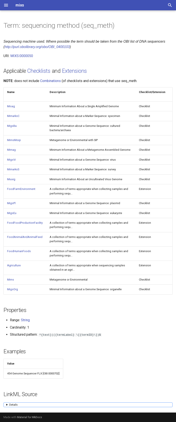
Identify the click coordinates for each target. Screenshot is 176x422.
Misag (11, 106)
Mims (10, 279)
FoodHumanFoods (19, 251)
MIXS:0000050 (21, 56)
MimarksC (13, 116)
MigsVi (11, 159)
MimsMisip (14, 140)
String (25, 320)
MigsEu (11, 213)
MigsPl (11, 203)
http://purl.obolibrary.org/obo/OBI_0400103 (37, 47)
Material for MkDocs (29, 417)
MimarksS (13, 169)
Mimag (11, 149)
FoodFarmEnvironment (21, 189)
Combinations (50, 81)
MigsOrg (12, 289)
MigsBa (12, 125)
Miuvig (11, 179)
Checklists (38, 71)
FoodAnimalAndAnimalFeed (24, 237)
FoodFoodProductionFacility (25, 222)
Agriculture (14, 265)
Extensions (74, 71)
